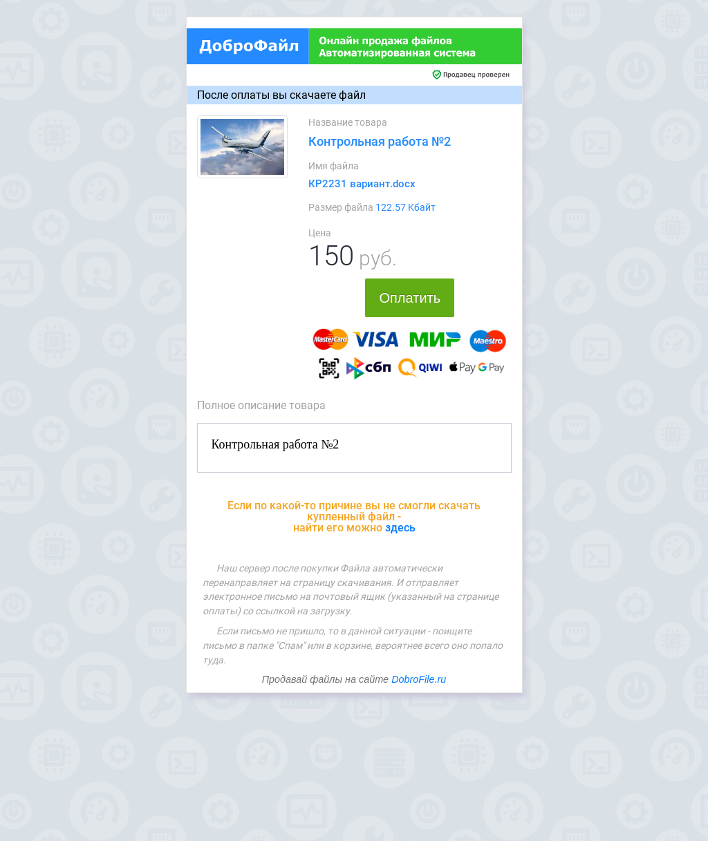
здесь (400, 527)
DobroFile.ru (418, 679)
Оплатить (409, 298)
